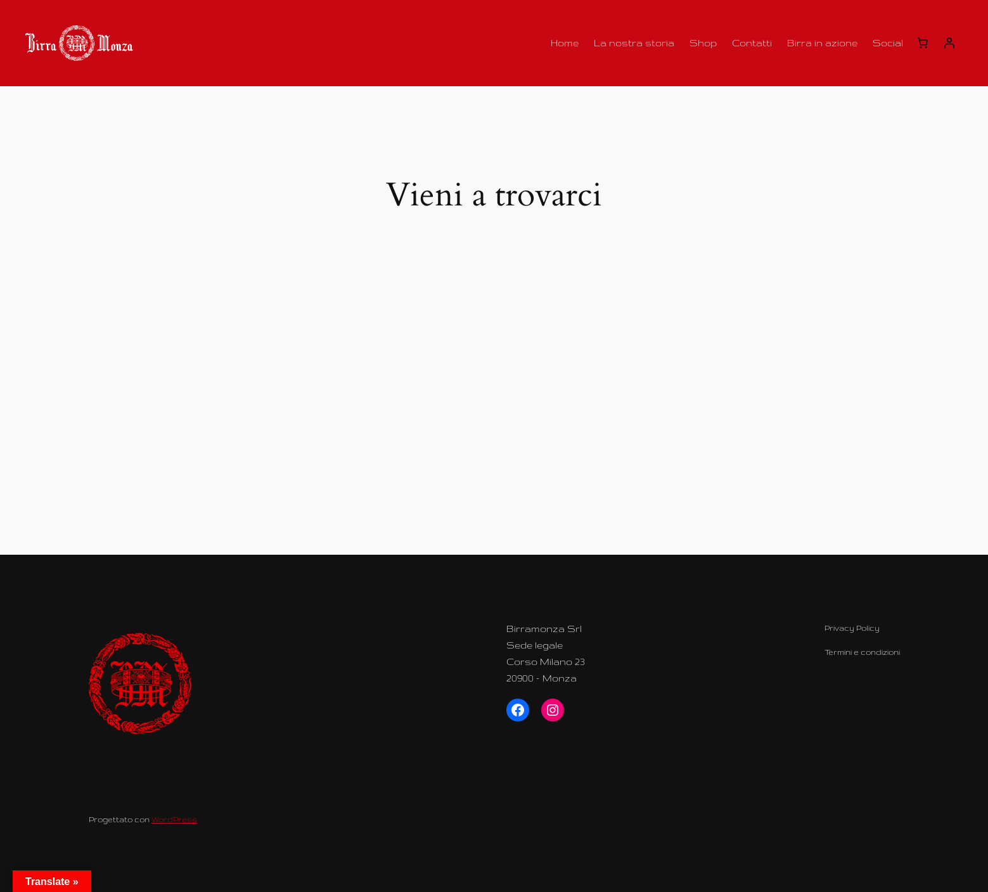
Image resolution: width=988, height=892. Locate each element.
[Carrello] (922, 43)
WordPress (174, 819)
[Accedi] (949, 43)
